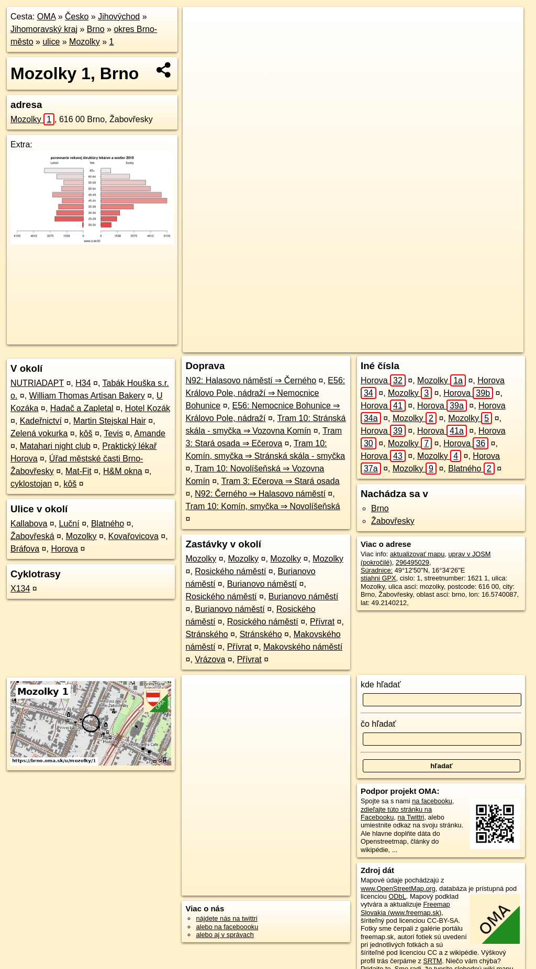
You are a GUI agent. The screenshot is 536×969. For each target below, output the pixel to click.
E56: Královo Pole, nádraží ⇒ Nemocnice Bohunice (265, 393)
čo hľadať (378, 723)
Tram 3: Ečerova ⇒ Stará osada (280, 481)
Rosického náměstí (230, 571)
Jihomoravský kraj (43, 29)
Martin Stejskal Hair (109, 420)
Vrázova (210, 659)
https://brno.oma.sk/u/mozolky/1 (476, 344)
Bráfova (24, 548)
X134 (20, 588)
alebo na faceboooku (227, 927)
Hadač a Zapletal (82, 408)
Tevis (113, 433)
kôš (86, 433)
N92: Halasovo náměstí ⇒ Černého (250, 380)
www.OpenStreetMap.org (398, 888)
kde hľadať (381, 684)
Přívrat (322, 621)
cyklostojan (31, 483)
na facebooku (432, 801)
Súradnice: (377, 570)
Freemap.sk (397, 344)
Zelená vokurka (39, 433)
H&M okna (122, 471)
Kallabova (28, 523)
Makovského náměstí (302, 646)
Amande (149, 433)
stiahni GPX (378, 578)
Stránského (206, 634)
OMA (46, 16)
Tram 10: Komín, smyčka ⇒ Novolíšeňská (262, 506)
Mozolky (84, 41)
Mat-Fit (78, 471)
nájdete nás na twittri (226, 918)
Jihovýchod (119, 16)
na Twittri (410, 817)
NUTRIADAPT (37, 383)
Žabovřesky (393, 520)
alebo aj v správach (224, 935)
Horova (64, 548)
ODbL (397, 896)
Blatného (107, 523)
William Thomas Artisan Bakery (87, 395)
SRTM (432, 961)
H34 (83, 383)
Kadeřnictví (41, 420)
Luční (69, 523)
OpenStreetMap (343, 344)
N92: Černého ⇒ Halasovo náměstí (260, 493)
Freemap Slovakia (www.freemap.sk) (405, 908)
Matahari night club (55, 446)
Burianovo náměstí (262, 583)
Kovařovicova (133, 536)
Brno (96, 29)
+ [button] (200, 25)
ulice (51, 41)
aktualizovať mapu (417, 554)
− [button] (200, 41)
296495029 (412, 562)
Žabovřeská (32, 536)
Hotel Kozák (147, 408)
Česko (76, 16)
